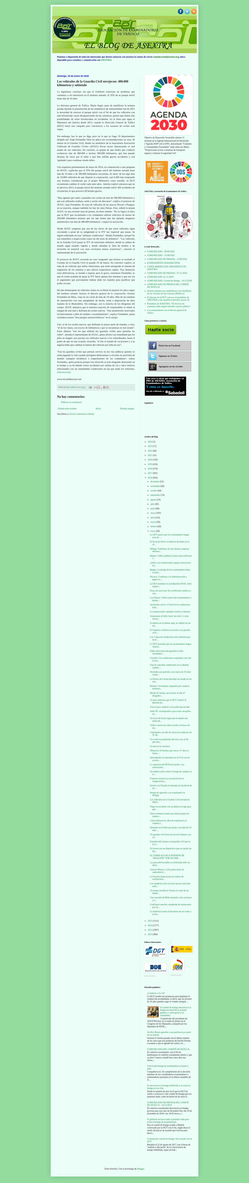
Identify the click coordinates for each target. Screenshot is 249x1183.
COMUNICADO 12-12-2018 (160, 277)
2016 (150, 478)
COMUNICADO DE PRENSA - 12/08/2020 (167, 259)
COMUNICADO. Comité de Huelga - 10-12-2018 (169, 281)
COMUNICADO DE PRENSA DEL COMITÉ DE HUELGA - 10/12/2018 (168, 1103)
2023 (150, 446)
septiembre (155, 495)
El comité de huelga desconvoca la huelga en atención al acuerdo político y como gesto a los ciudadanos (175, 1011)
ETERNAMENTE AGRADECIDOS (163, 263)
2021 (150, 455)
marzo (153, 522)
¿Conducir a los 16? (156, 993)
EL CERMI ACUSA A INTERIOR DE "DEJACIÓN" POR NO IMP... (167, 856)
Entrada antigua (127, 408)
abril (152, 517)
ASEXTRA (106, 60)
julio (152, 504)
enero (153, 531)
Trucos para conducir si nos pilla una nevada (169, 707)
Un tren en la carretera (160, 746)
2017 (150, 473)
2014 (150, 925)
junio (152, 508)
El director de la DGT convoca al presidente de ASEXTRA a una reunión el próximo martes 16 (168, 298)
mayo (153, 513)
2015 (150, 921)
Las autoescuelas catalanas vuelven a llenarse (170, 611)
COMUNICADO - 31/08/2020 (161, 255)
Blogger (140, 1169)
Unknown (74, 387)
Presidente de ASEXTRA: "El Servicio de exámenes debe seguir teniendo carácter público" (169, 305)
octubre (154, 490)
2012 (150, 934)
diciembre (155, 481)
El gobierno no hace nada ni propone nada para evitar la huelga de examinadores (168, 1120)
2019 (150, 464)
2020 (150, 459)
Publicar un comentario (71, 402)
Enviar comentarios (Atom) (82, 414)
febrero (153, 526)
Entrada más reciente (67, 408)
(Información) (64, 372)
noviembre (155, 486)
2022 (150, 451)
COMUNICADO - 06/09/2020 (161, 251)
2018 (150, 469)
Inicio (98, 408)
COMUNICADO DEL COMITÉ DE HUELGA (168, 1049)
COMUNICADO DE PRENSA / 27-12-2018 (167, 273)
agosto (153, 499)
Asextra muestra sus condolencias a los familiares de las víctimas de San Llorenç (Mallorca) (169, 292)
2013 (150, 930)
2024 (150, 442)
